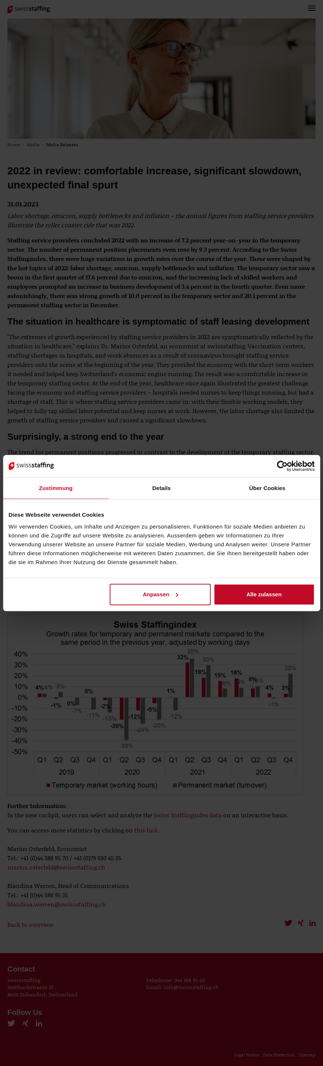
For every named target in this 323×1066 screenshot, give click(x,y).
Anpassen (160, 594)
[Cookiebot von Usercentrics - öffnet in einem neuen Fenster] (282, 466)
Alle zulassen (264, 594)
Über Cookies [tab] (267, 488)
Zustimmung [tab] (56, 488)
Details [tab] (161, 488)
